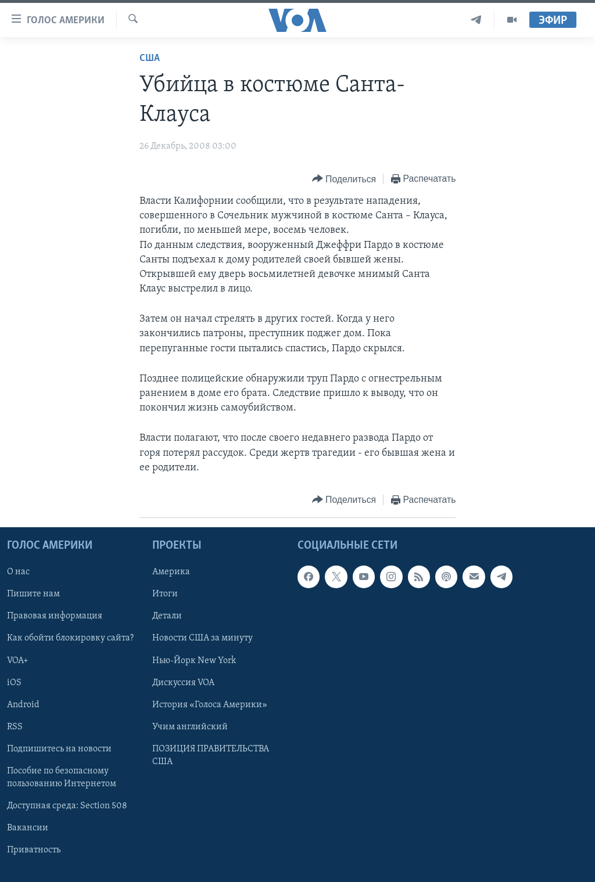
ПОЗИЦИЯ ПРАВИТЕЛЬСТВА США (210, 755)
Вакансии (27, 828)
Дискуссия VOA (183, 682)
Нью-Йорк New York (194, 660)
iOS (14, 682)
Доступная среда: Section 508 (67, 806)
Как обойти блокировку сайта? (70, 638)
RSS (15, 727)
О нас (18, 572)
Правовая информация (54, 616)
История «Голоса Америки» (209, 705)
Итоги (165, 594)
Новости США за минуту (202, 638)
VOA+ (17, 660)
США (149, 58)
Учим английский (190, 727)
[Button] (344, 179)
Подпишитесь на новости (59, 749)
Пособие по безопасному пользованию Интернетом (61, 777)
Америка (171, 572)
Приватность (33, 850)
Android (23, 705)
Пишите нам (33, 594)
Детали (167, 616)
